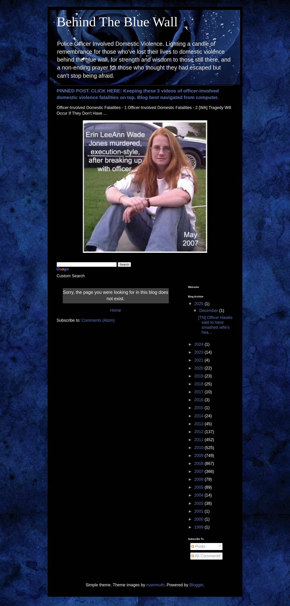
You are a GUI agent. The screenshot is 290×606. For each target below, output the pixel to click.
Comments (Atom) (98, 320)
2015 (199, 408)
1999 (199, 527)
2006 (199, 479)
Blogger (196, 585)
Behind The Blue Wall (117, 21)
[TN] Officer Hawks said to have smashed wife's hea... (215, 325)
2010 (199, 447)
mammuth (155, 585)
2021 (199, 360)
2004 (199, 495)
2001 (199, 511)
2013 (199, 424)
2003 (199, 503)
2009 (199, 455)
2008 (199, 463)
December (209, 310)
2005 (199, 487)
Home (115, 310)
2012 (199, 432)
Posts (198, 546)
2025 (199, 304)
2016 (199, 400)
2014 (199, 416)
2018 (199, 384)
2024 (199, 344)
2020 (199, 368)
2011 (199, 439)
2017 (199, 392)
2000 (199, 519)
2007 (199, 471)
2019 (199, 376)
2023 (199, 352)
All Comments (205, 556)
